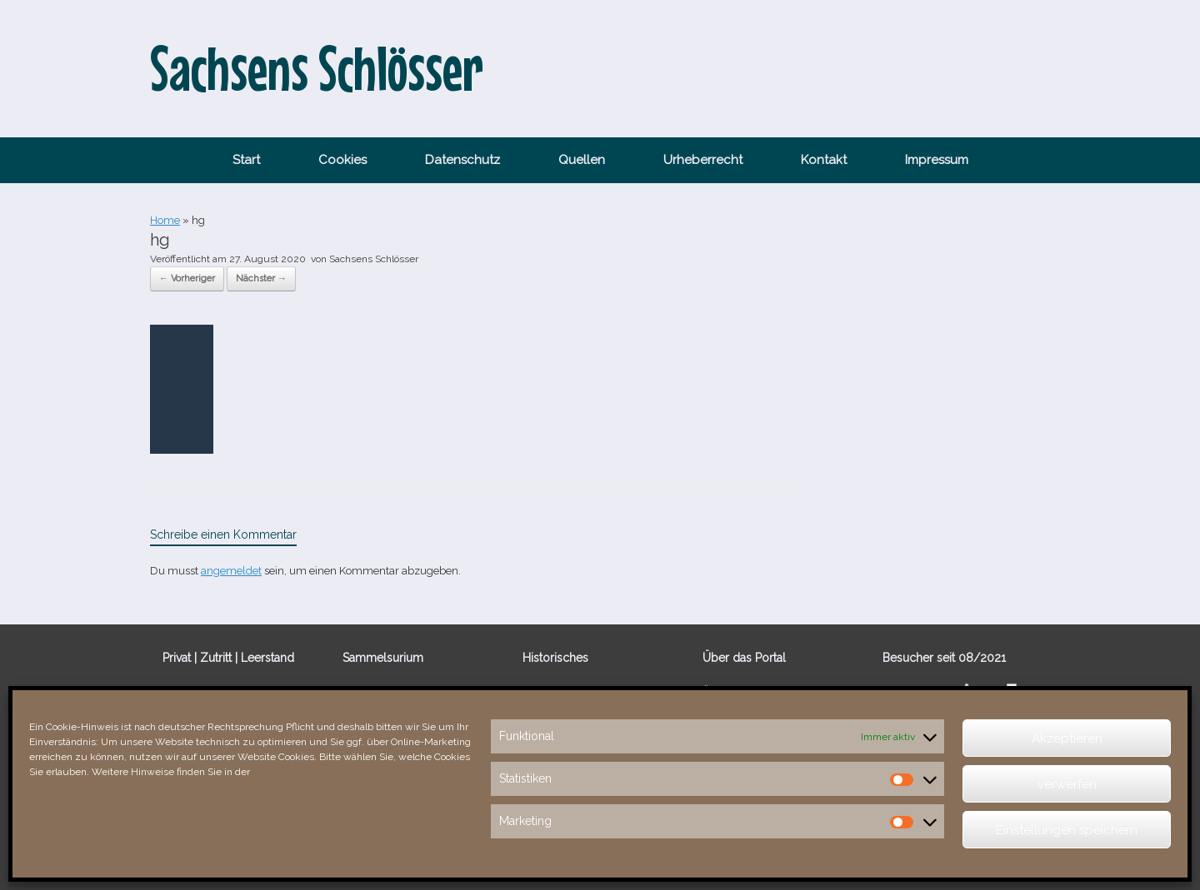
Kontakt (824, 159)
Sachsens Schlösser (373, 259)
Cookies (342, 159)
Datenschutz (462, 159)
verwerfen (1067, 784)
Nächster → (261, 278)
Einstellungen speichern (1067, 830)
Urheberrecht (702, 159)
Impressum (936, 159)
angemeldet (231, 570)
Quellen (581, 159)
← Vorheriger (187, 278)
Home (165, 220)
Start (246, 159)
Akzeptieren (1067, 738)
